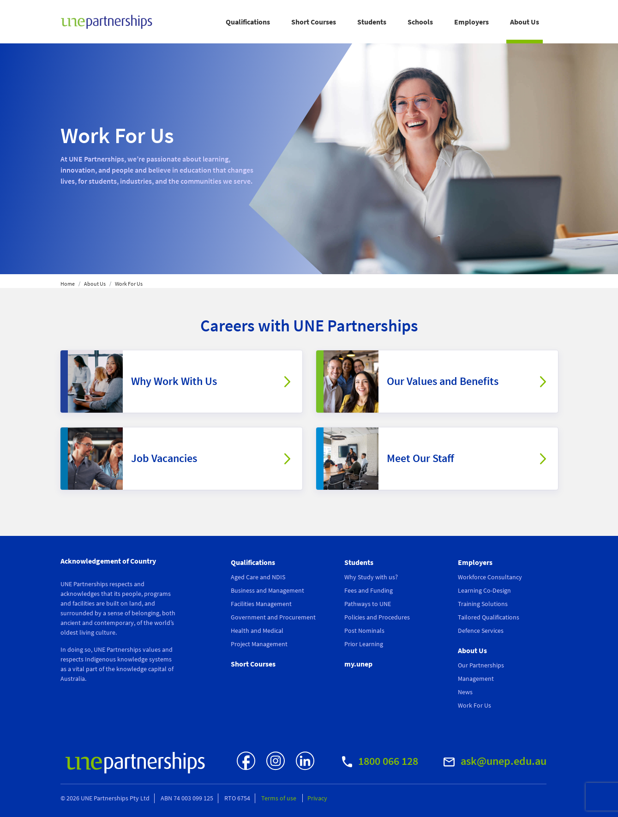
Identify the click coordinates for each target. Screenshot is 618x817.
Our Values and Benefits (442, 381)
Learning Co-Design (484, 590)
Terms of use (279, 798)
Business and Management (267, 590)
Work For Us (474, 705)
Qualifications (248, 21)
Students (371, 21)
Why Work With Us (174, 381)
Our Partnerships (481, 665)
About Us (524, 21)
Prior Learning (363, 644)
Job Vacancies (164, 458)
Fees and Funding (368, 590)
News (465, 692)
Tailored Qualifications (488, 617)
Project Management (259, 644)
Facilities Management (261, 604)
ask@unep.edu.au (495, 761)
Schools (420, 21)
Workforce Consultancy (490, 577)
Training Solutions (483, 604)
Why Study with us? (371, 577)
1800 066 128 (380, 761)
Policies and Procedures (377, 617)
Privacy (317, 798)
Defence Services (481, 630)
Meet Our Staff (420, 458)
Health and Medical (257, 630)
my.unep (358, 663)
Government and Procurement (273, 617)
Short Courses (313, 21)
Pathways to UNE (367, 604)
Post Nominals (364, 630)
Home (67, 283)
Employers (471, 21)
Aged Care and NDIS (258, 577)
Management (476, 678)
